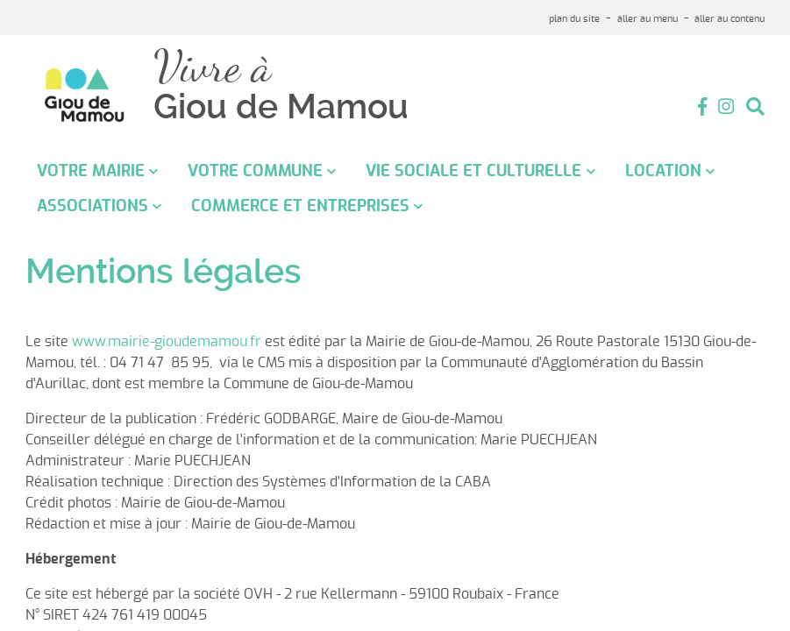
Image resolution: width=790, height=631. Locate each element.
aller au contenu (729, 19)
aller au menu (647, 19)
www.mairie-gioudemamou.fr (166, 342)
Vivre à (212, 67)
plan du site (574, 19)
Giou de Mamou (281, 107)
